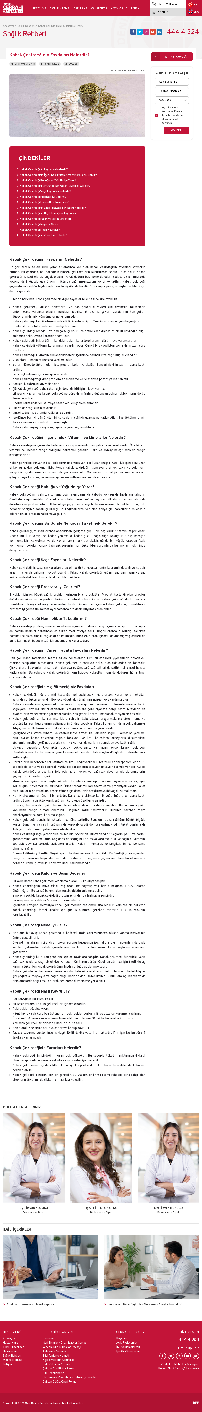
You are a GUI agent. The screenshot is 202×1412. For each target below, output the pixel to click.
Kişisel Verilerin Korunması (59, 1358)
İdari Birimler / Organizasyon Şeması (65, 1341)
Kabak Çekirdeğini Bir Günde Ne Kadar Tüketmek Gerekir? (55, 184)
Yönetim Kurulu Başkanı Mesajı (62, 1345)
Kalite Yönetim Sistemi (56, 1363)
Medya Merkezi (119, 8)
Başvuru (121, 1337)
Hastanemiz (39, 8)
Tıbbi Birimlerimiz (59, 8)
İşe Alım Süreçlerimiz (128, 1350)
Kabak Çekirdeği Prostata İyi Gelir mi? (43, 195)
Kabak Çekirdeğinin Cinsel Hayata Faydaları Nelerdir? (53, 206)
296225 (71, 62)
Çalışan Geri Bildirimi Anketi (59, 1367)
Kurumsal (48, 1337)
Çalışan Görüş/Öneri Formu (59, 1380)
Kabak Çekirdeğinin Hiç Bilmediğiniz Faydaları (48, 212)
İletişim (135, 8)
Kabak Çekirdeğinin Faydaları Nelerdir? (44, 168)
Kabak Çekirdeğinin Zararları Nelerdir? (43, 233)
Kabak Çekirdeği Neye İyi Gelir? (39, 223)
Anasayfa (9, 1337)
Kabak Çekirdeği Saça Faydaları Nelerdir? (45, 190)
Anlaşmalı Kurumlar (55, 1350)
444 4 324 (183, 32)
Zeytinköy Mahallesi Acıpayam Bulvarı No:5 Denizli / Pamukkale (178, 1365)
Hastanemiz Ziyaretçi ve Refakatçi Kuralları (70, 1376)
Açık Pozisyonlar (126, 1341)
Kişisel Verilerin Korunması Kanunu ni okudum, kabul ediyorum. (173, 113)
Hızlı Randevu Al (175, 55)
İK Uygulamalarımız (128, 1345)
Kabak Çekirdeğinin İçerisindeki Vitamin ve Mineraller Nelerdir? (58, 173)
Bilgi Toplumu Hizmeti (56, 1354)
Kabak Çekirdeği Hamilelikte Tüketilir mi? (45, 201)
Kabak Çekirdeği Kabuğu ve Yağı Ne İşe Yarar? (48, 179)
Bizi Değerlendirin (53, 1371)
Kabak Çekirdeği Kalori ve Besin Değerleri (45, 217)
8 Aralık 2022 (50, 62)
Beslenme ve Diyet (23, 62)
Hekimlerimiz (79, 8)
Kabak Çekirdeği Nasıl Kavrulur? (40, 228)
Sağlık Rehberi (99, 8)
